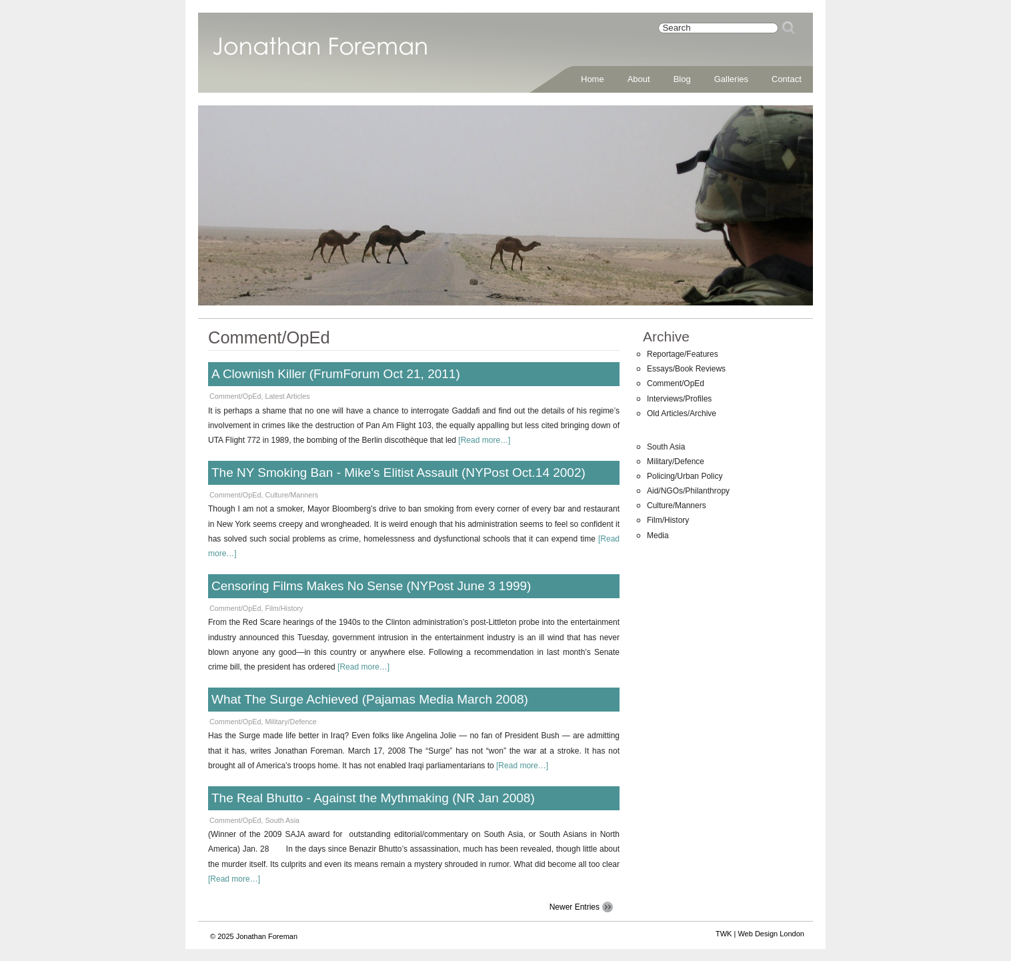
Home (592, 79)
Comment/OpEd (235, 396)
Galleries (731, 79)
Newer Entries (575, 907)
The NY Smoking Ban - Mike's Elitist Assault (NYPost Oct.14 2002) (398, 472)
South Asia (282, 820)
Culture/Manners (291, 495)
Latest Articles (287, 396)
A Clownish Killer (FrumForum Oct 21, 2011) (335, 374)
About (639, 79)
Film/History (284, 608)
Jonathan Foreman (320, 53)
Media (658, 535)
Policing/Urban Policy (684, 476)
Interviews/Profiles (679, 398)
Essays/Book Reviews (686, 368)
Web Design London (771, 934)
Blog (682, 79)
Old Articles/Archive (681, 413)
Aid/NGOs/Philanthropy (688, 491)
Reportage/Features (682, 354)
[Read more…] (484, 440)
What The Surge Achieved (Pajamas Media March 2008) (369, 699)
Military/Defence (290, 722)
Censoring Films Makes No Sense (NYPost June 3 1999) (371, 586)
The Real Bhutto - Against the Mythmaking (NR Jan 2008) (373, 798)
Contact (787, 79)
